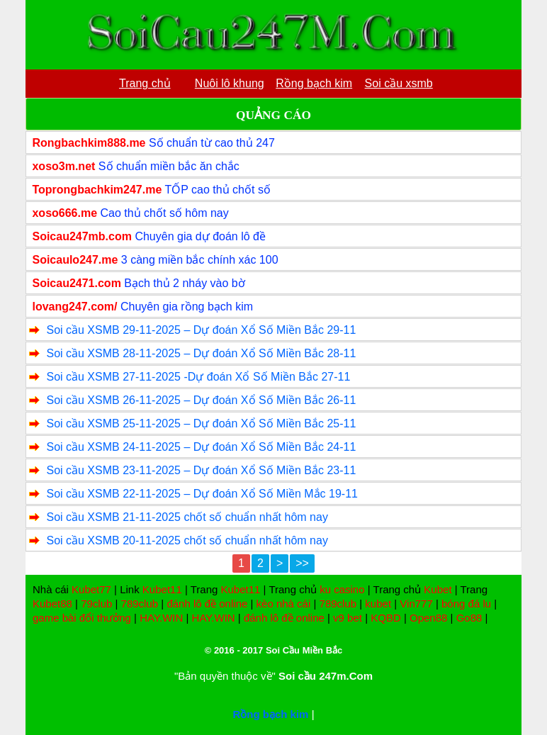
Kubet (437, 589)
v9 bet (347, 618)
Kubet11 (162, 589)
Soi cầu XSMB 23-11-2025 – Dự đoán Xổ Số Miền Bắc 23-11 (201, 470)
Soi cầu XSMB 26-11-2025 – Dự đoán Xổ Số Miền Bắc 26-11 (201, 400)
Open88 (428, 618)
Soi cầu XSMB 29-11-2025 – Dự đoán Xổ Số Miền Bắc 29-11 (201, 330)
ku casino (342, 589)
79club (96, 603)
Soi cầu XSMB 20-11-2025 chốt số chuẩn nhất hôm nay (186, 540)
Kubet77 (91, 589)
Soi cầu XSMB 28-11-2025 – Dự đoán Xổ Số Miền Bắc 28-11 (201, 353)
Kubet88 (52, 603)
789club (140, 603)
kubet (378, 603)
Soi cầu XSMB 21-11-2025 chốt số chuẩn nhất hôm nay (186, 517)
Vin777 (416, 603)
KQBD (386, 618)
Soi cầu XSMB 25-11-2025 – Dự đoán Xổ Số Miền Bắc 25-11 (201, 423)
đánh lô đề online (207, 603)
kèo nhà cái (283, 603)
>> (302, 563)
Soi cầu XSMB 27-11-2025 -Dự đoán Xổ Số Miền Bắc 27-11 (198, 377)
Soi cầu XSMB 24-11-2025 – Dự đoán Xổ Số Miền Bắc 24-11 (201, 447)
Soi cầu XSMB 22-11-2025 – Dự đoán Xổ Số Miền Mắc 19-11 (202, 494)
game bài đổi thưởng (82, 618)
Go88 (469, 618)
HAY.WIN (161, 618)
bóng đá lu (466, 603)
